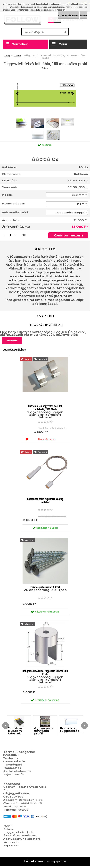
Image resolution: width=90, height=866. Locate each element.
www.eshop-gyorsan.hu (55, 861)
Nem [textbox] (80, 203)
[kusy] (10, 235)
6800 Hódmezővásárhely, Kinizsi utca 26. (26, 803)
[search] (65, 32)
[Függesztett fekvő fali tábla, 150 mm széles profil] (45, 94)
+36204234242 (22, 809)
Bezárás (83, 15)
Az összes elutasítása (68, 15)
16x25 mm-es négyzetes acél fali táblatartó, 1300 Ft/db (45, 407)
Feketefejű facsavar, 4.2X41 (45, 587)
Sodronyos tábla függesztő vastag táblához (45, 500)
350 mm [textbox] (78, 194)
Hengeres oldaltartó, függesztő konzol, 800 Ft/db (45, 672)
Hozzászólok (12, 340)
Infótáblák (17, 55)
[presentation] (17, 94)
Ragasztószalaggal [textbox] (70, 212)
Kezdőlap (7, 55)
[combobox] (67, 195)
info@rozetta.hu (19, 806)
